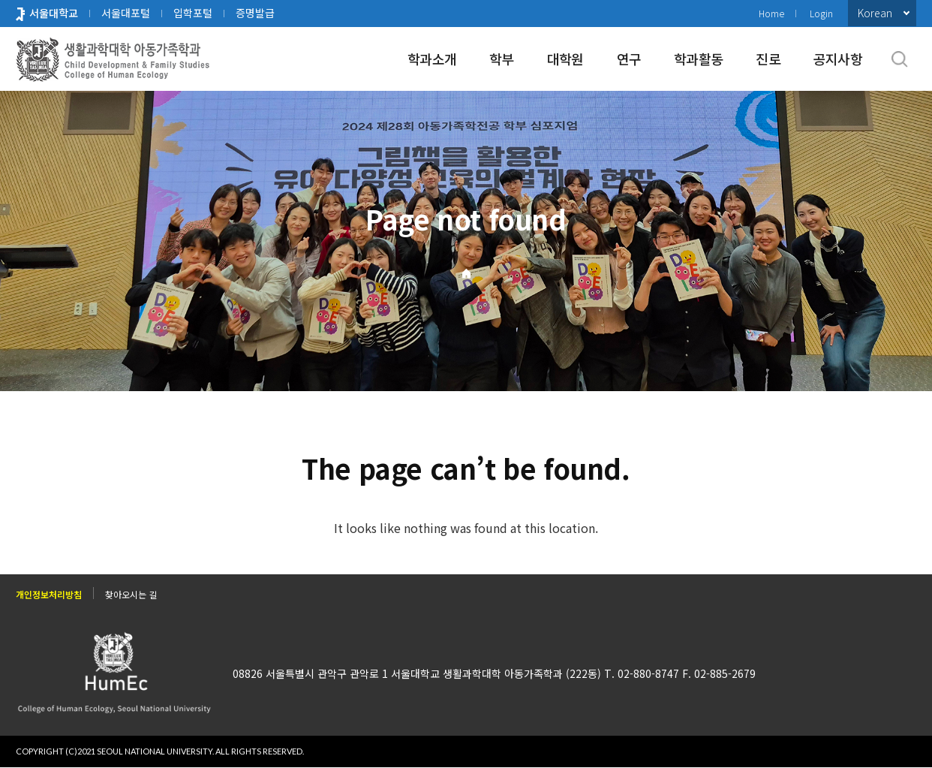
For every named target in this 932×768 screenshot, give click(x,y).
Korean (875, 12)
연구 (629, 58)
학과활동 (698, 58)
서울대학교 (53, 12)
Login (821, 13)
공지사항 (837, 58)
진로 (768, 58)
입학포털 (192, 12)
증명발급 (255, 12)
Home (771, 13)
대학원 (565, 58)
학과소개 (431, 58)
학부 (501, 58)
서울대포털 (125, 12)
